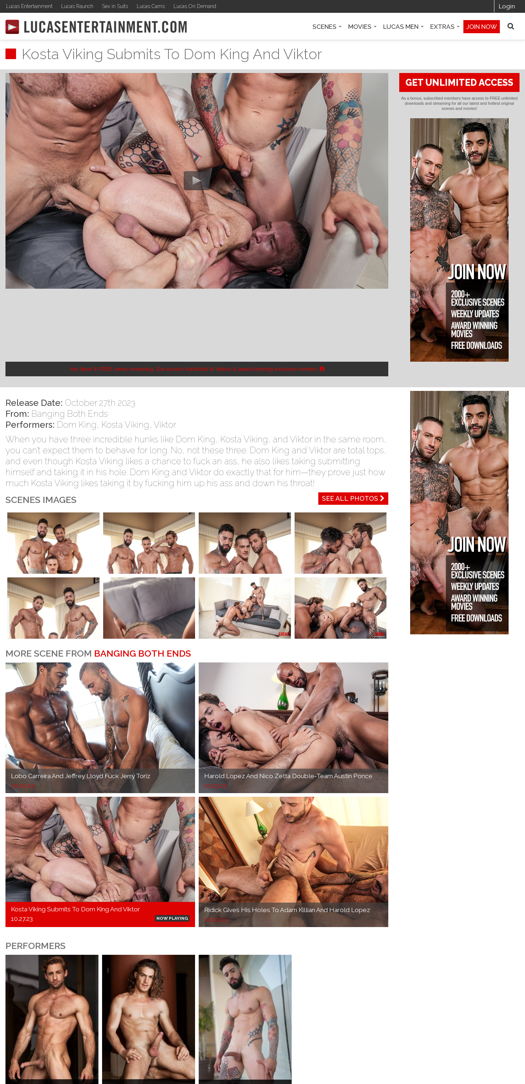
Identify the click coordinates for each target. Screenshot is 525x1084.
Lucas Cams (151, 6)
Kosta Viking (125, 424)
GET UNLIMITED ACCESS (459, 82)
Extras (445, 26)
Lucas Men (403, 26)
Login (507, 6)
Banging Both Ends (69, 413)
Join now (481, 26)
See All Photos (353, 498)
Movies (362, 26)
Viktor (164, 424)
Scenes (327, 26)
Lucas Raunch (77, 6)
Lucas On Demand (195, 6)
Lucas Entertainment (29, 6)
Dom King (77, 424)
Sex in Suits (115, 6)
